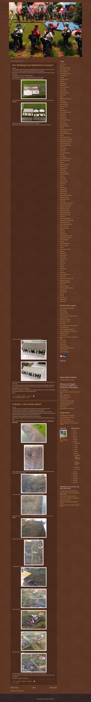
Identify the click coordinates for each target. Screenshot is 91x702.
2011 (74, 476)
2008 (74, 482)
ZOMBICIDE (62, 299)
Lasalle (61, 177)
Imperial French (63, 174)
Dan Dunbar (62, 123)
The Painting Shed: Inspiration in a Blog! (68, 315)
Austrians (62, 95)
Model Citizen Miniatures (65, 203)
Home (34, 687)
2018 (74, 432)
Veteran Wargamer (64, 274)
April (75, 451)
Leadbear (62, 183)
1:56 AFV (62, 64)
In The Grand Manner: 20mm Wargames (69, 325)
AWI (61, 96)
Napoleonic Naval (64, 208)
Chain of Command (64, 120)
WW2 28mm (62, 297)
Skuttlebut (62, 253)
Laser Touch (62, 179)
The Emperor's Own (64, 327)
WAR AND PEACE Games (66, 278)
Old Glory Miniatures (64, 218)
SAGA (61, 241)
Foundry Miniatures (64, 152)
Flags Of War (63, 149)
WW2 (61, 295)
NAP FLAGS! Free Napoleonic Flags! (68, 496)
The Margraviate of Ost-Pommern (67, 415)
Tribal (61, 266)
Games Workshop (64, 160)
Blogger (52, 699)
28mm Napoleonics (64, 73)
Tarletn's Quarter (63, 349)
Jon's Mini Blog (63, 342)
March (75, 453)
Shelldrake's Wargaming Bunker (67, 348)
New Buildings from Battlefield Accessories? (32, 65)
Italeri (61, 176)
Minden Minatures (64, 199)
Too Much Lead (63, 335)
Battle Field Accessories (65, 397)
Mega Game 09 (63, 197)
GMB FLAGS (63, 166)
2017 (74, 435)
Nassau (61, 216)
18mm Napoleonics (64, 69)
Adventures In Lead (64, 314)
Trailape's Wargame (28, 6)
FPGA (61, 154)
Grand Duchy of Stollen (65, 419)
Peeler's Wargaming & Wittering (67, 329)
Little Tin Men (63, 340)
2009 (74, 480)
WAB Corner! (63, 323)
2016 (74, 437)
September (76, 443)
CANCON (62, 116)
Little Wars (62, 187)
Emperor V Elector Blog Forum (66, 421)
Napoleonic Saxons (64, 214)
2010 (74, 478)
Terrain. (27, 397)
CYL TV (61, 122)
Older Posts (53, 687)
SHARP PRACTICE (64, 249)
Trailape (63, 437)
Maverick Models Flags (65, 195)
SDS (61, 247)
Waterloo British (63, 286)
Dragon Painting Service (65, 129)
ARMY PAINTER (63, 93)
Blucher (61, 100)
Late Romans (63, 181)
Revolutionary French (64, 237)
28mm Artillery (63, 71)
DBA (61, 127)
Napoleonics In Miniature (65, 319)
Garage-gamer (63, 344)
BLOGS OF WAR (63, 312)
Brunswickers (63, 106)
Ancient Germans (63, 87)
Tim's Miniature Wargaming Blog (67, 308)
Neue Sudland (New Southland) (67, 417)
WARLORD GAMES (64, 282)
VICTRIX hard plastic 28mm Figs (67, 400)
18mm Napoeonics (64, 67)
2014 (74, 441)
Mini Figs (62, 201)
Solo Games (62, 255)
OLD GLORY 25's (64, 399)
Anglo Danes (63, 91)
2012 (74, 474)
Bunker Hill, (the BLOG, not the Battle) (68, 331)
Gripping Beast (63, 406)
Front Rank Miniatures (65, 158)
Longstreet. (62, 189)
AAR (61, 77)
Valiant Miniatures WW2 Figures (67, 408)
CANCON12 (62, 118)
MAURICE (62, 193)
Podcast (62, 232)
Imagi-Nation (63, 172)
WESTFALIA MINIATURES (66, 288)
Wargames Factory (64, 280)
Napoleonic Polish (64, 210)
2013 (74, 472)
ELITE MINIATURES (64, 137)
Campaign (62, 114)
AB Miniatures (63, 79)
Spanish (62, 257)
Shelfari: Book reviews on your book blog (19, 57)
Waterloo (62, 284)
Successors (62, 259)
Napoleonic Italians (64, 206)
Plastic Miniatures (64, 228)
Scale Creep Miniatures (65, 404)
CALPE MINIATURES (64, 112)
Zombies (62, 301)
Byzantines (62, 110)
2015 (74, 439)
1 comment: (29, 396)
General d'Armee (63, 164)
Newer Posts (14, 687)
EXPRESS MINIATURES (65, 141)
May (75, 449)
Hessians (62, 170)
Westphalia (62, 290)
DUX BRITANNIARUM (65, 133)
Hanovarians (62, 168)
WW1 (61, 293)
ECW (61, 135)
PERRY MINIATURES (65, 224)
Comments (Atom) (20, 690)
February (76, 467)
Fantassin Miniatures (64, 143)
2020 (74, 430)
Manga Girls (62, 191)
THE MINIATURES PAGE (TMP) (67, 379)
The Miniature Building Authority (67, 402)
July (75, 445)
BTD (61, 108)
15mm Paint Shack (64, 317)
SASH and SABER (64, 243)
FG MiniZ (62, 147)
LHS (61, 185)
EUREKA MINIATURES (65, 139)
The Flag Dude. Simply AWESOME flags (69, 491)
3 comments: (29, 681)
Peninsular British (64, 222)
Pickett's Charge (63, 226)
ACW (61, 81)
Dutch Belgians (63, 131)
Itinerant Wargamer (64, 346)
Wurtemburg (62, 291)
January (76, 469)
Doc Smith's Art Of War (65, 321)
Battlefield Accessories (29, 386)
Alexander (62, 85)
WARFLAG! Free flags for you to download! (69, 498)
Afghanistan (62, 83)
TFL (61, 264)
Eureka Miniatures (64, 390)
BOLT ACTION (63, 104)
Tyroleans (62, 272)
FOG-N (61, 150)
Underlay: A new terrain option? (27, 404)
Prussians (62, 234)
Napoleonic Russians (64, 212)
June (75, 447)
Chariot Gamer (63, 310)
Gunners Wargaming (64, 351)
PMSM (61, 230)
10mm (61, 66)
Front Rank (62, 156)
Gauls (61, 162)
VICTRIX (62, 276)
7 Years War (62, 75)
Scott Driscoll (63, 245)
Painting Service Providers (65, 220)
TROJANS (62, 268)
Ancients (62, 89)
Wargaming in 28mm (64, 333)
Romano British (63, 239)
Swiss (61, 261)
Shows (61, 251)
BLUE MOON (63, 102)
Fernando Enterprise (64, 145)
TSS (61, 270)
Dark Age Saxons (63, 125)
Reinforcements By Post (65, 235)
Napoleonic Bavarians (64, 205)
